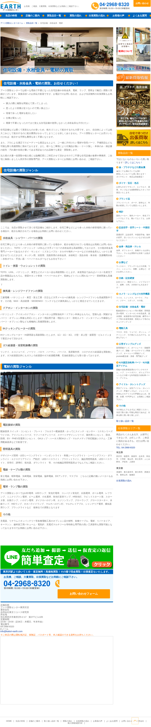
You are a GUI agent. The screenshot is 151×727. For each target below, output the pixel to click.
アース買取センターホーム (11, 23)
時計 (121, 212)
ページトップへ (147, 720)
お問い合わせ (142, 3)
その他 (122, 405)
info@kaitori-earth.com (11, 622)
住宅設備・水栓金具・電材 (132, 307)
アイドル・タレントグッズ (132, 384)
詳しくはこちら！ (134, 162)
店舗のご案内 (33, 15)
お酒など (123, 262)
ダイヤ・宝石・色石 (129, 183)
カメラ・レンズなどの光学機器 (134, 294)
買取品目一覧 (54, 15)
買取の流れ (75, 15)
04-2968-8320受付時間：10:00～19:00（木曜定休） (110, 6)
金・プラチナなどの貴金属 (132, 167)
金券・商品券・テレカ (130, 246)
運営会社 (136, 712)
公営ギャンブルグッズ (130, 344)
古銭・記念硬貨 (126, 278)
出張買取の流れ (97, 15)
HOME (12, 712)
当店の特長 (11, 15)
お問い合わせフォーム (90, 584)
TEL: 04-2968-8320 (125, 447)
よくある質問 (140, 15)
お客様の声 (118, 15)
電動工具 (123, 328)
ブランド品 (124, 199)
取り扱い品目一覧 (125, 421)
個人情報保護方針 (75, 714)
